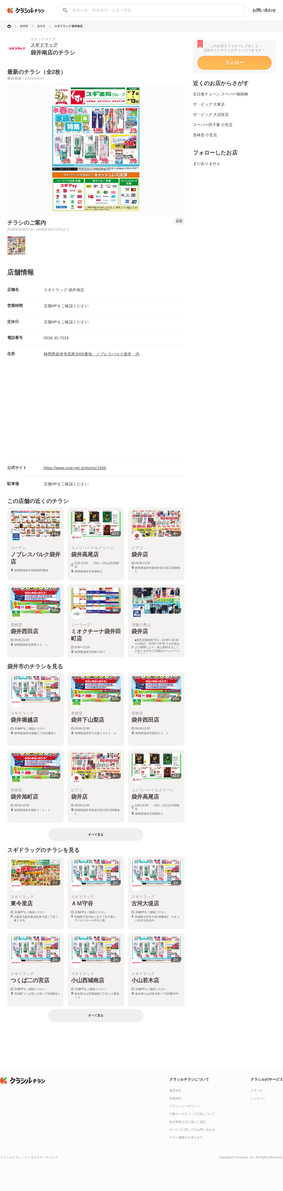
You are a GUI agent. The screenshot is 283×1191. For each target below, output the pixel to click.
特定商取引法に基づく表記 (187, 1122)
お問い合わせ (264, 10)
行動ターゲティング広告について (192, 1114)
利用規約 (175, 1098)
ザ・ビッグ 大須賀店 (211, 114)
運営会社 (175, 1090)
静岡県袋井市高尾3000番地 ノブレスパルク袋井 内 (92, 354)
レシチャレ (258, 1098)
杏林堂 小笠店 (205, 135)
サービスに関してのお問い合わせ (192, 1129)
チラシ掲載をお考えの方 (186, 1137)
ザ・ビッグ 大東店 (209, 104)
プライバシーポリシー (184, 1106)
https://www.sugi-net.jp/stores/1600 (75, 468)
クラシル (257, 1090)
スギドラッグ (44, 45)
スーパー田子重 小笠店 (213, 125)
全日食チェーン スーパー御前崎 (220, 94)
